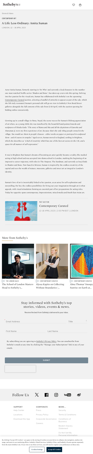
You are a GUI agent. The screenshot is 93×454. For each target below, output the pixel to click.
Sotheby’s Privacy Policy (46, 341)
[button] (47, 238)
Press (38, 410)
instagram (56, 395)
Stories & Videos (7, 13)
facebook (46, 395)
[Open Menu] (86, 5)
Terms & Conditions (67, 415)
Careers (39, 423)
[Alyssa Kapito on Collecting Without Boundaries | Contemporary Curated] (52, 262)
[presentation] (20, 368)
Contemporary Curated (14, 100)
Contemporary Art (9, 18)
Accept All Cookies (54, 449)
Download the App (22, 419)
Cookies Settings (37, 449)
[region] (46, 445)
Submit (46, 360)
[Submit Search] (67, 5)
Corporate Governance (46, 419)
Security (62, 410)
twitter (37, 395)
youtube (67, 394)
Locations (18, 415)
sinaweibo (79, 394)
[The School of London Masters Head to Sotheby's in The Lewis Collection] (18, 262)
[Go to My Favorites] (73, 4)
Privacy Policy (42, 415)
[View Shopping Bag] (80, 4)
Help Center (19, 410)
